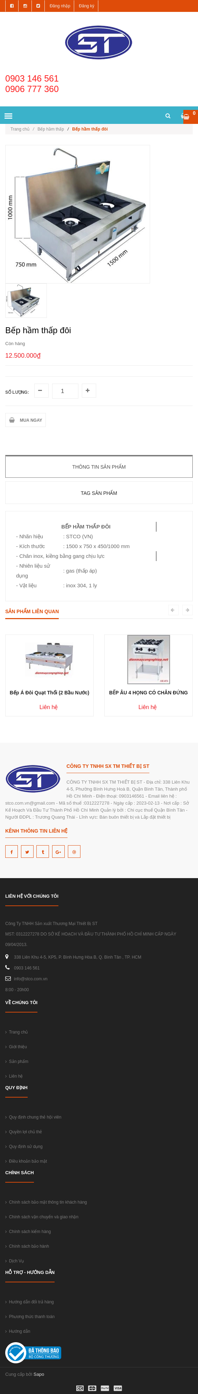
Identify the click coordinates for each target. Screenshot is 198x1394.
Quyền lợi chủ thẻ (23, 1131)
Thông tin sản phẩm (99, 467)
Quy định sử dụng (24, 1146)
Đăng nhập (60, 5)
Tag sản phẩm (99, 493)
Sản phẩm (16, 1061)
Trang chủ (22, 129)
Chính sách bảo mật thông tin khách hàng (46, 1202)
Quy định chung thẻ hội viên (33, 1117)
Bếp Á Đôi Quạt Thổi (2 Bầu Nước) (49, 692)
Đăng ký (86, 5)
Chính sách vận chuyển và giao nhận (41, 1216)
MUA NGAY (25, 420)
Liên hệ (14, 1076)
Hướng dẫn (17, 1331)
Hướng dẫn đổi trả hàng (29, 1302)
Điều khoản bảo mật (26, 1161)
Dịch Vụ (14, 1261)
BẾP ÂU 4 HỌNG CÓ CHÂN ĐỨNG (148, 692)
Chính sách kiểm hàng (28, 1231)
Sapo (39, 1374)
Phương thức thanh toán (30, 1316)
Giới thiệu (16, 1046)
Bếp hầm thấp (50, 129)
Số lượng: (17, 392)
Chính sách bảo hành (27, 1246)
